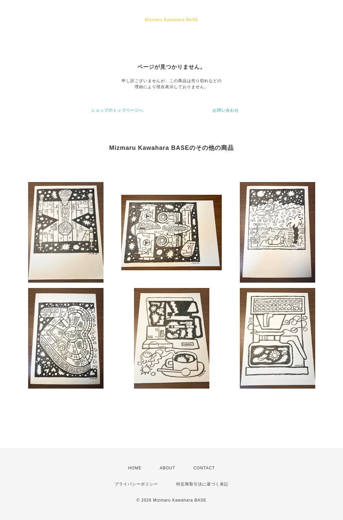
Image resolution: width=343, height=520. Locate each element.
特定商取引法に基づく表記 (202, 484)
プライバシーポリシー (136, 484)
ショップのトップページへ (117, 110)
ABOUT (167, 468)
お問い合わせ (226, 110)
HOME (134, 468)
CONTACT (204, 468)
